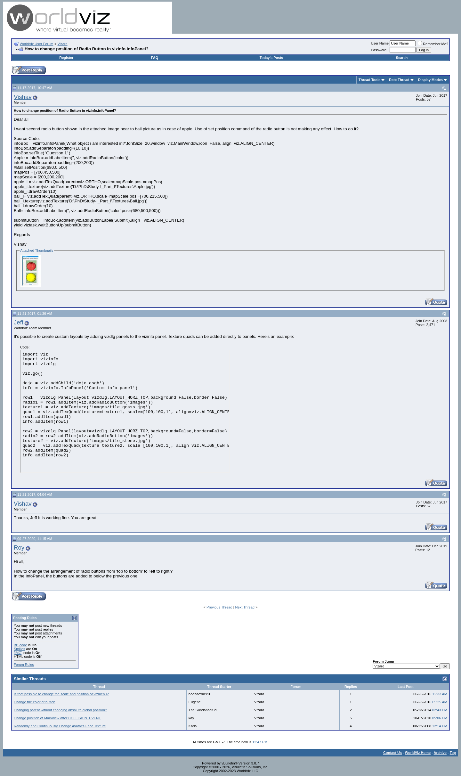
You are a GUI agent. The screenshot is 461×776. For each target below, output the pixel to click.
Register (66, 58)
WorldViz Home (418, 753)
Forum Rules (24, 664)
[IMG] (18, 653)
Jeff (18, 322)
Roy (19, 547)
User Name (380, 43)
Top (453, 753)
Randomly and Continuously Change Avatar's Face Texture (60, 726)
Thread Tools (369, 80)
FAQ (154, 58)
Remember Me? (433, 44)
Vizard (63, 44)
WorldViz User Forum (36, 44)
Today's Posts (271, 58)
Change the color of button (34, 702)
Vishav (23, 97)
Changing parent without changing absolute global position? (60, 710)
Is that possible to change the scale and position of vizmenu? (61, 694)
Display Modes (430, 80)
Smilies (19, 649)
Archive (440, 753)
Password (378, 50)
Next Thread (245, 607)
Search (402, 58)
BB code (20, 645)
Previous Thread (219, 607)
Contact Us (392, 753)
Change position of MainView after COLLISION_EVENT (57, 718)
